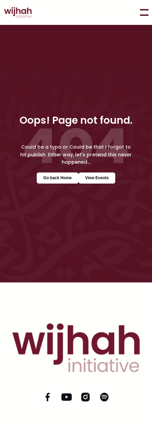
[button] (144, 12)
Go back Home (57, 178)
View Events (97, 178)
